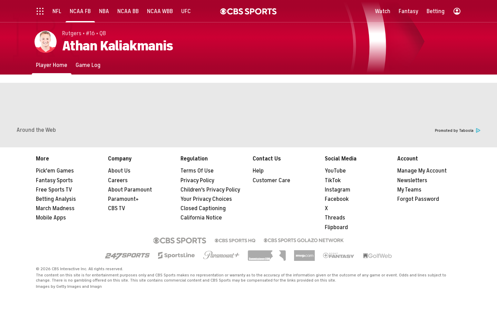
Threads (335, 217)
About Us (119, 170)
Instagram (337, 189)
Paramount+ (123, 199)
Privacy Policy (197, 180)
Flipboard (336, 227)
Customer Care (271, 180)
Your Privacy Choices (206, 199)
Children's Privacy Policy (210, 189)
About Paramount (130, 189)
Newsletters (412, 180)
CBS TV (116, 208)
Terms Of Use (197, 170)
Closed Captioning (203, 208)
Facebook (337, 199)
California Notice (201, 217)
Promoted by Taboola (457, 130)
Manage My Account (422, 170)
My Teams (409, 189)
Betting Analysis (56, 199)
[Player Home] (51, 65)
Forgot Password (418, 199)
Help (258, 170)
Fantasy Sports (54, 180)
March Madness (55, 208)
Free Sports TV (54, 189)
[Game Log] (88, 65)
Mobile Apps (51, 217)
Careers (118, 180)
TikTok (333, 180)
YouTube (335, 170)
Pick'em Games (55, 170)
